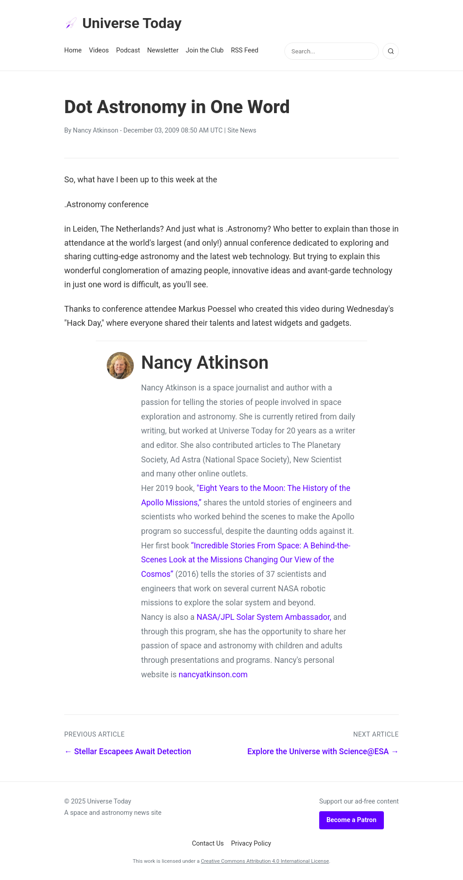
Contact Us (208, 843)
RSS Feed (245, 50)
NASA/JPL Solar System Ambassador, (264, 617)
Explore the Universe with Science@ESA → (323, 751)
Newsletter (163, 50)
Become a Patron (351, 820)
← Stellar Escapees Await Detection (127, 751)
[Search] (391, 51)
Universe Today (123, 23)
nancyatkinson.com (213, 674)
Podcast (128, 50)
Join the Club (205, 50)
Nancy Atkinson (95, 130)
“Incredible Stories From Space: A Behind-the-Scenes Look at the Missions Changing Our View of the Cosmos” (245, 560)
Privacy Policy (251, 843)
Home (73, 50)
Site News (241, 130)
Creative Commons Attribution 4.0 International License (265, 861)
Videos (99, 50)
